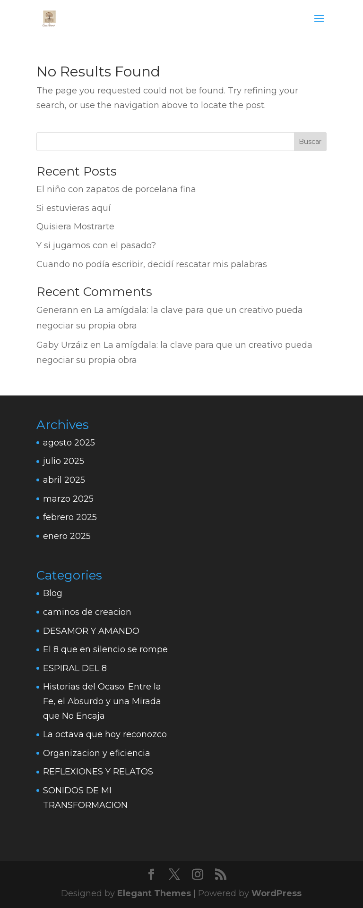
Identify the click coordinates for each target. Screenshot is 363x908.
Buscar (310, 141)
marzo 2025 (68, 499)
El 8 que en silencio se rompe (105, 649)
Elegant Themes (154, 893)
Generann (57, 310)
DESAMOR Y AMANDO (91, 631)
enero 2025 (67, 536)
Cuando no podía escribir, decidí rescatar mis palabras (151, 264)
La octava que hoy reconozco (105, 734)
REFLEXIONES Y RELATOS (98, 771)
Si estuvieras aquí (73, 208)
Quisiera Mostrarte (75, 226)
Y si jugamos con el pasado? (96, 245)
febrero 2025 (70, 517)
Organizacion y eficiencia (96, 753)
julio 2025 (63, 461)
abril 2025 (64, 480)
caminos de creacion (87, 612)
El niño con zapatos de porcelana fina (116, 189)
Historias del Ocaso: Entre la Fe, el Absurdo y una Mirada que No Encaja (102, 701)
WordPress (276, 893)
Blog (52, 593)
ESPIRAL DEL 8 (75, 668)
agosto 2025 (69, 442)
